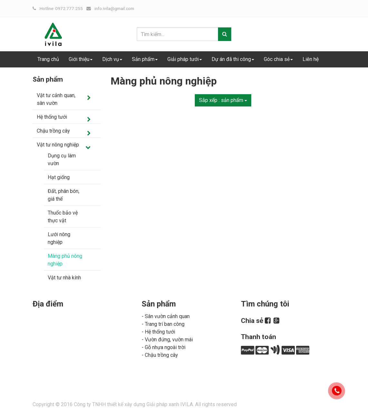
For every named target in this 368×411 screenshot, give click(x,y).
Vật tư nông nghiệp (58, 145)
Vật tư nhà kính (64, 278)
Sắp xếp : (223, 100)
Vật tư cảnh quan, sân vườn (56, 99)
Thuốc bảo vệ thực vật (63, 217)
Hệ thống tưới (52, 117)
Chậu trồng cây (53, 131)
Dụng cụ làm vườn (62, 159)
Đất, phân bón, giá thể (63, 195)
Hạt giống (59, 177)
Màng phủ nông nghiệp (65, 260)
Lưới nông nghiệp (59, 238)
